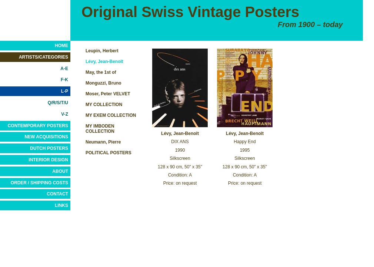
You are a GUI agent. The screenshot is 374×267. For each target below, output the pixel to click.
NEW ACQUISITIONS (46, 136)
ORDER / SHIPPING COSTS (39, 182)
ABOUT (60, 171)
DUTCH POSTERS (49, 148)
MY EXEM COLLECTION (111, 115)
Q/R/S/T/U (58, 102)
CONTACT (57, 194)
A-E (64, 68)
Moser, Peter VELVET (108, 93)
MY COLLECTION (104, 104)
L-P (64, 91)
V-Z (64, 114)
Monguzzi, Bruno (103, 83)
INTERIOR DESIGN (48, 159)
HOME (61, 45)
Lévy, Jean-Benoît (104, 61)
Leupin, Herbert (102, 50)
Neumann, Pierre (103, 142)
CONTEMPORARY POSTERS (38, 125)
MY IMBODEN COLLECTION (100, 128)
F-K (64, 79)
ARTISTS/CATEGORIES (43, 57)
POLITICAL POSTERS (108, 152)
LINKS (61, 205)
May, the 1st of (101, 72)
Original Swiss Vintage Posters (190, 12)
